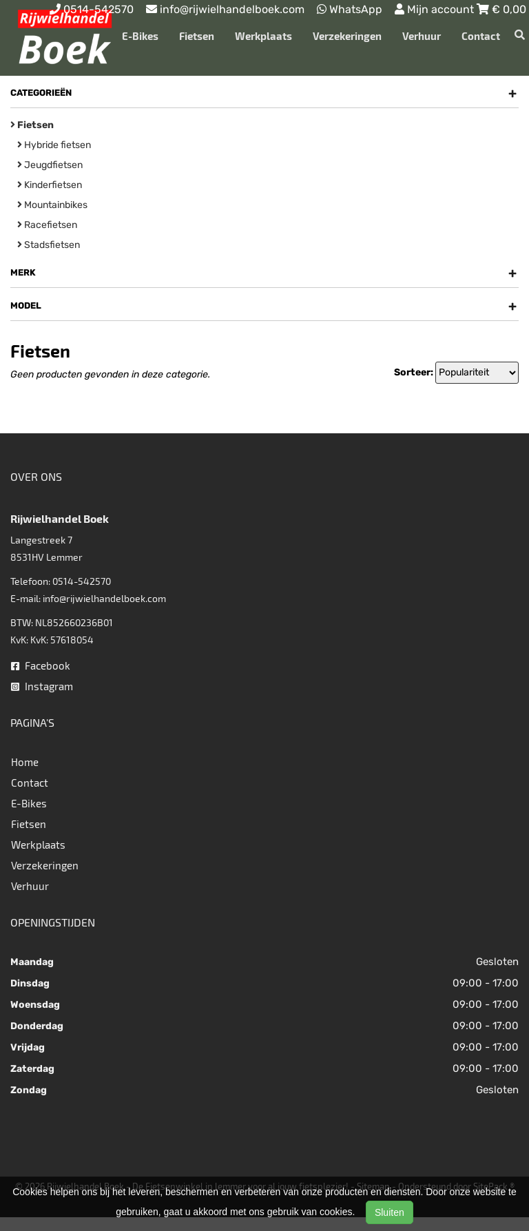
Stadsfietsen (48, 245)
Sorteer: (413, 372)
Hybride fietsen (54, 145)
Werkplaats (263, 36)
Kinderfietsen (49, 185)
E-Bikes (140, 36)
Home (25, 762)
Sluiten (389, 1212)
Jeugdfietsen (50, 165)
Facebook (40, 665)
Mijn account (436, 9)
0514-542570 (81, 581)
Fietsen (196, 36)
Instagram (42, 686)
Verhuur (421, 36)
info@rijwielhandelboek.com (104, 598)
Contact (480, 36)
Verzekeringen (347, 36)
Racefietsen (47, 225)
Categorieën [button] (263, 93)
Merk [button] (263, 273)
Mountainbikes (52, 205)
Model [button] (263, 306)
